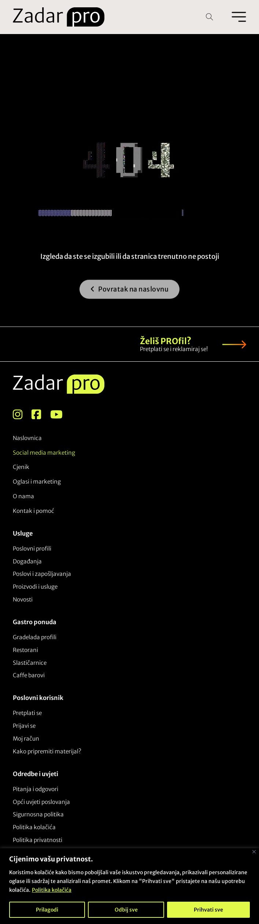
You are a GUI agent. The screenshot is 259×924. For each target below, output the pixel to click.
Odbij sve (126, 909)
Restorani (25, 650)
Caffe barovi (29, 675)
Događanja (27, 561)
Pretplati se (27, 712)
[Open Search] (209, 17)
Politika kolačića (51, 890)
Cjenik (21, 466)
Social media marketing (44, 452)
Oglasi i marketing (37, 481)
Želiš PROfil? (165, 341)
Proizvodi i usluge (35, 586)
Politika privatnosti (37, 840)
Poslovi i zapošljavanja (42, 573)
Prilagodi (47, 909)
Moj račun (26, 738)
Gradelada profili (34, 637)
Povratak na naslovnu (129, 293)
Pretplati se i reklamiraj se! (174, 349)
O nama (23, 496)
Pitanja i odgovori (35, 789)
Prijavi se (24, 725)
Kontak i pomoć (33, 510)
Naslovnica (27, 438)
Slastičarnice (30, 662)
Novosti (23, 599)
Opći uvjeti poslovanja (41, 801)
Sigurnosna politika (38, 814)
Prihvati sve (208, 909)
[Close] (254, 851)
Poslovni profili (32, 548)
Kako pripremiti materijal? (47, 751)
